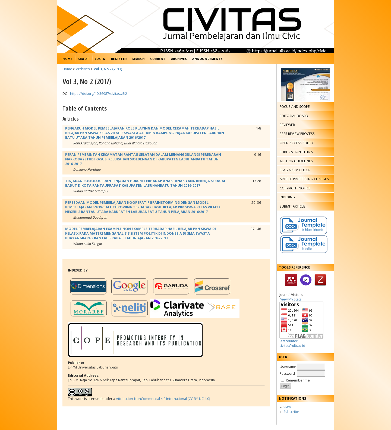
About (83, 59)
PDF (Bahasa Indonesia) (264, 128)
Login (100, 59)
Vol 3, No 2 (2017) (108, 69)
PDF (264, 202)
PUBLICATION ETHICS (296, 152)
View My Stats (290, 299)
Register (119, 59)
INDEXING (287, 197)
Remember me (298, 380)
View (287, 407)
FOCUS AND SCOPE (295, 106)
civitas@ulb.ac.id (292, 345)
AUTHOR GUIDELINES (296, 161)
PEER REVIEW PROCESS (297, 133)
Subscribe (291, 411)
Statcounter (288, 341)
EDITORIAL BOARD (294, 116)
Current (158, 59)
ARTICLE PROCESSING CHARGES (304, 179)
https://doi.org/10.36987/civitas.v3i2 (98, 93)
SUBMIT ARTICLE (292, 206)
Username (288, 366)
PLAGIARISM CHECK (295, 170)
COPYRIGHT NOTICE (295, 188)
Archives (179, 59)
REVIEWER (287, 124)
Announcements (207, 59)
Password (287, 373)
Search (138, 59)
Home (67, 59)
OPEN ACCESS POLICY (297, 143)
